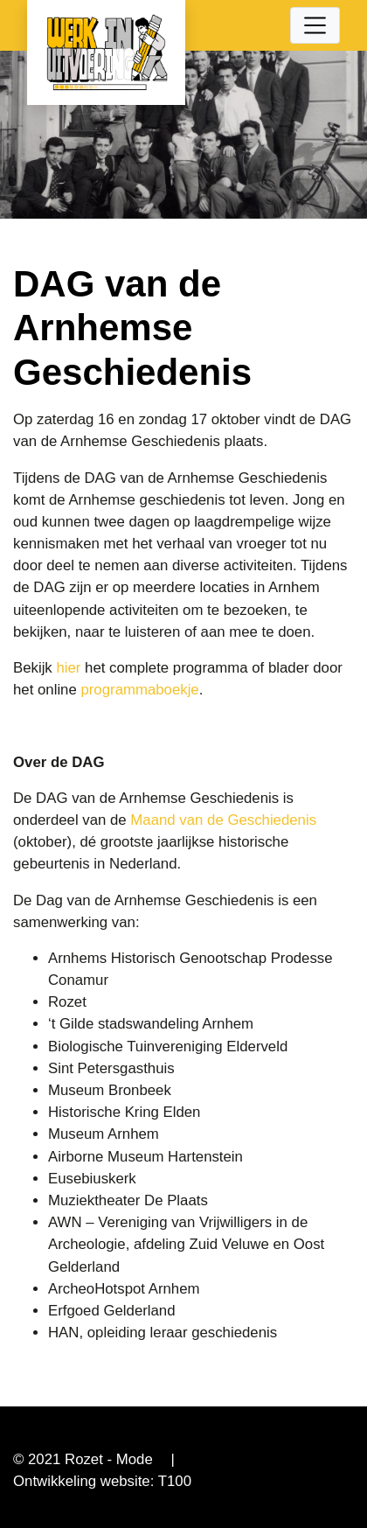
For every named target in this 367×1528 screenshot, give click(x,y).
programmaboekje (139, 689)
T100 (174, 1481)
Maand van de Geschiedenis (223, 820)
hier (68, 667)
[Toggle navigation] (315, 25)
